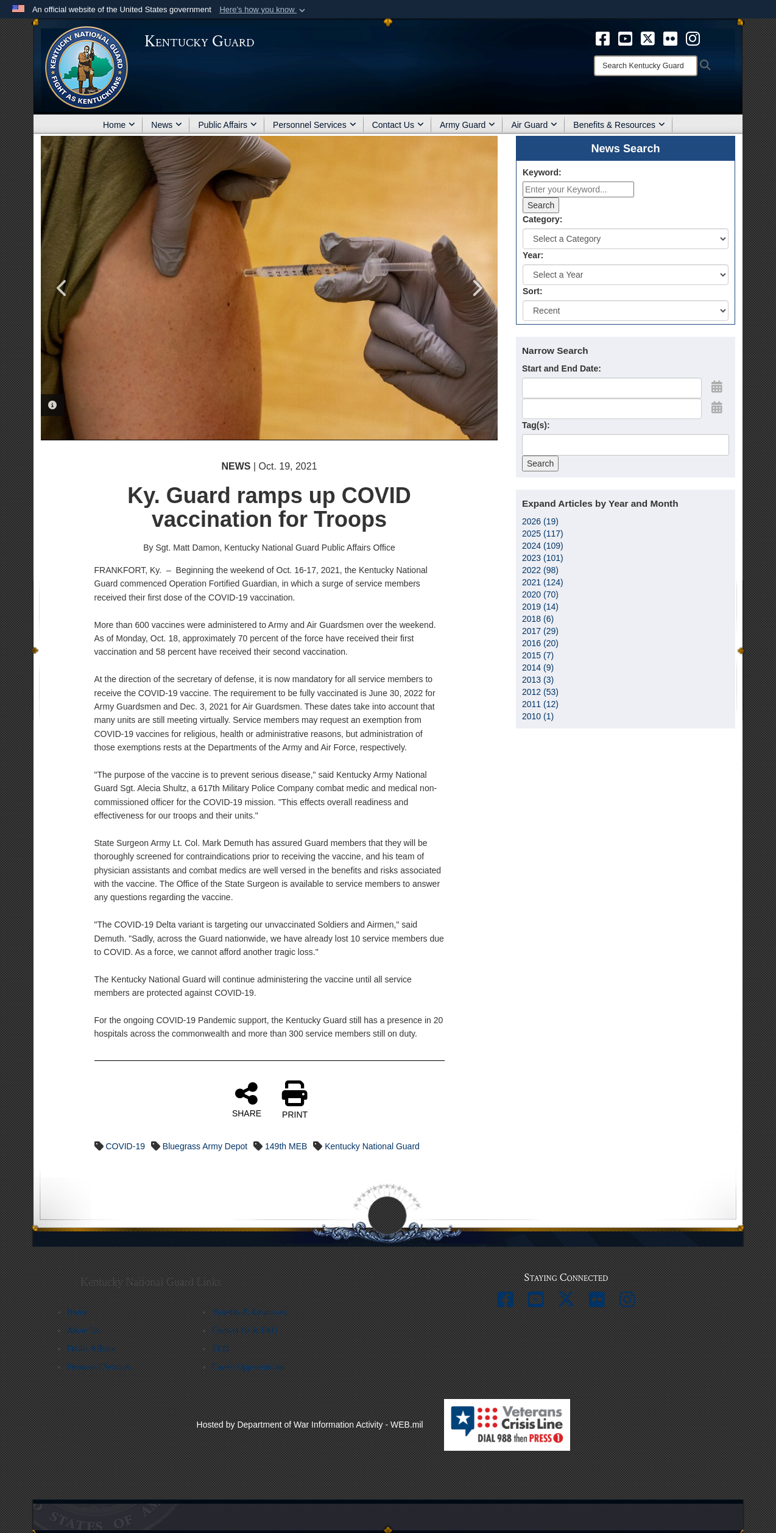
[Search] (645, 65)
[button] (263, 10)
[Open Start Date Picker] (717, 387)
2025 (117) (542, 533)
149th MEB (286, 1146)
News (166, 125)
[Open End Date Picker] (717, 407)
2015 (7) (538, 655)
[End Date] (612, 408)
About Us (83, 1330)
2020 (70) (540, 594)
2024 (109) (542, 546)
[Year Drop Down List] (625, 274)
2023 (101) (542, 558)
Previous (62, 288)
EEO (220, 1348)
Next (476, 288)
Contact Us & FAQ (244, 1330)
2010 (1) (538, 716)
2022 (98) (540, 570)
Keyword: (542, 172)
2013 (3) (538, 680)
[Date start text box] (612, 388)
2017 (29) (540, 631)
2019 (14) (540, 606)
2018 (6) (538, 619)
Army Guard (467, 125)
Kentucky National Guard (372, 1146)
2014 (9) (538, 667)
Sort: (533, 291)
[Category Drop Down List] (625, 238)
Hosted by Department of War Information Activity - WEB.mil (310, 1424)
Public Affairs (227, 125)
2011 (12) (540, 704)
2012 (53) (540, 692)
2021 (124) (542, 582)
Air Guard (534, 125)
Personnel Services (314, 125)
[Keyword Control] (578, 189)
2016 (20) (540, 643)
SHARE (246, 1099)
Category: (542, 219)
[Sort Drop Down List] (625, 310)
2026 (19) (540, 521)
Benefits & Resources (619, 125)
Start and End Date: (561, 368)
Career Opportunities (248, 1367)
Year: (533, 255)
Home (119, 125)
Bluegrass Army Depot (205, 1146)
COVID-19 (125, 1146)
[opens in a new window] (603, 38)
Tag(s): (536, 425)
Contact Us (398, 125)
